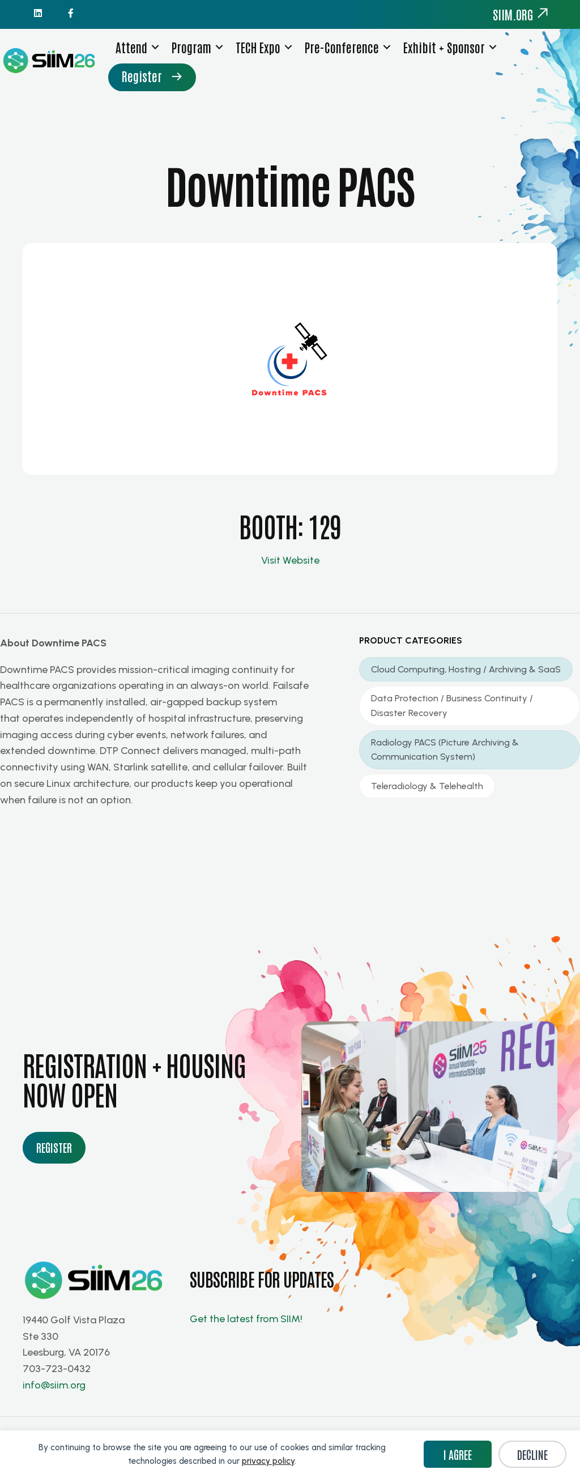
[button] (162, 57)
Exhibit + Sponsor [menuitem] (451, 57)
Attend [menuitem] (138, 57)
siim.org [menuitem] (521, 14)
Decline (532, 1454)
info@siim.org (54, 1394)
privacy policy (268, 1461)
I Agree (457, 1454)
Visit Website (290, 570)
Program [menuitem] (198, 57)
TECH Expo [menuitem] (264, 57)
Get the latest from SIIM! (247, 1329)
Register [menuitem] (149, 86)
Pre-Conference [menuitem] (349, 57)
